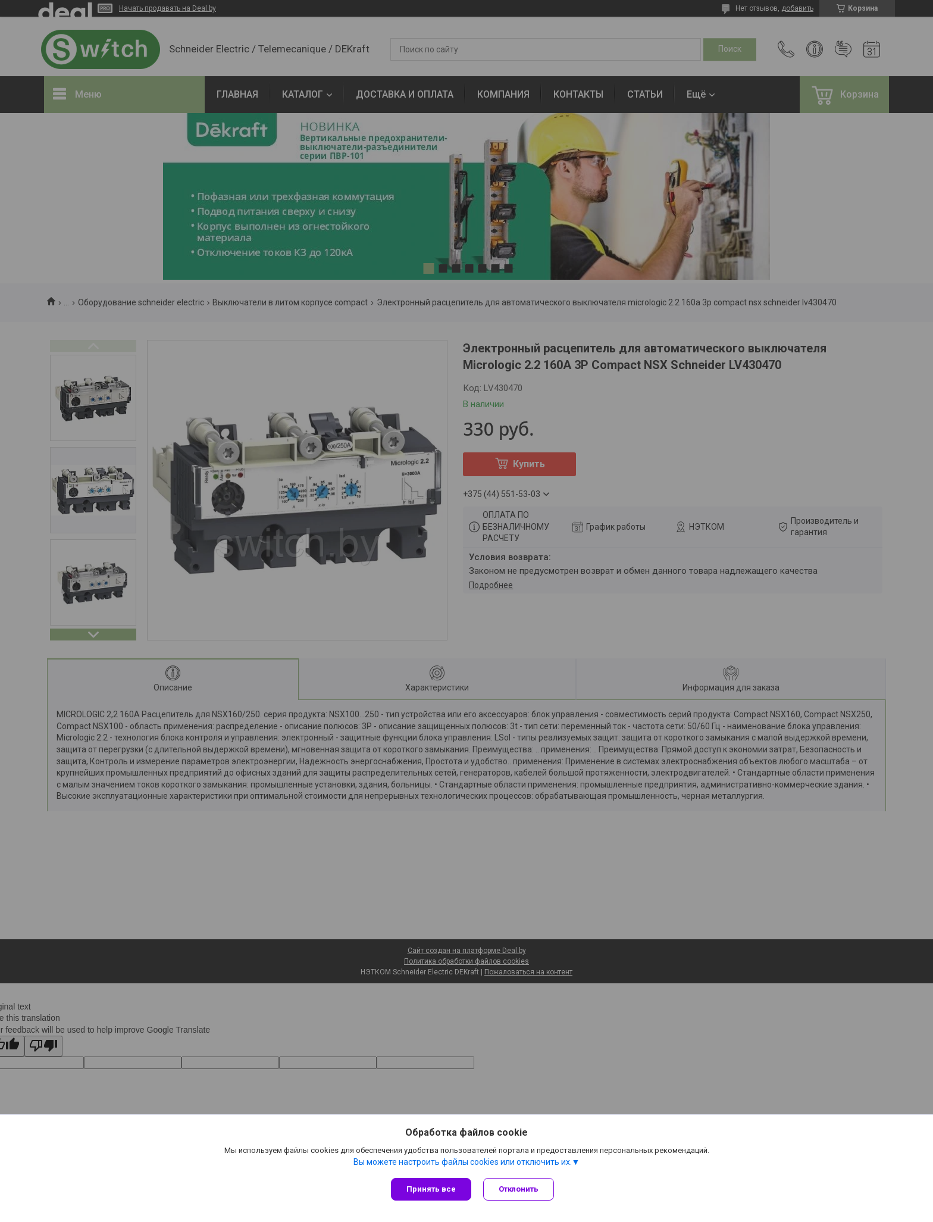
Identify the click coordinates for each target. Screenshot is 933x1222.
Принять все (431, 1189)
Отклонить (518, 1189)
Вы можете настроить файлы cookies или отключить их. (462, 1162)
